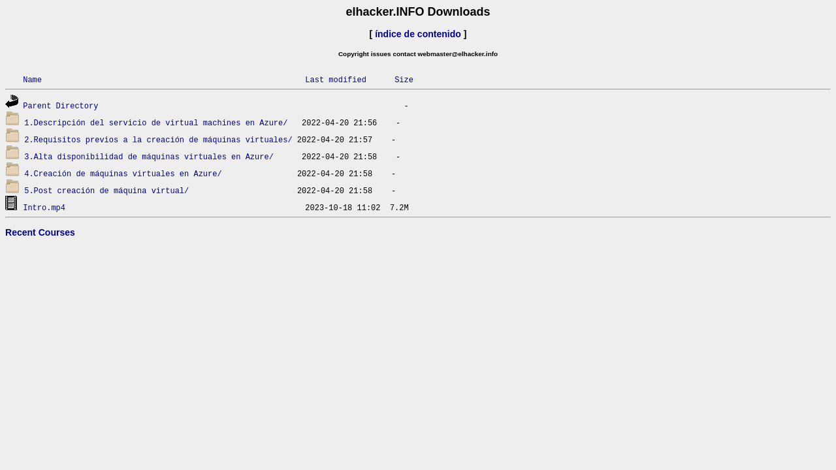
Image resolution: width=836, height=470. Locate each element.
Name (32, 79)
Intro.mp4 (44, 207)
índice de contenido (418, 34)
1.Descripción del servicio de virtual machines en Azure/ (155, 122)
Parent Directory (60, 105)
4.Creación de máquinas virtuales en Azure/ (122, 173)
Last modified (335, 79)
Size (403, 79)
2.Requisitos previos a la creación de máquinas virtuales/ (158, 139)
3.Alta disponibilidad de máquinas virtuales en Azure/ (149, 156)
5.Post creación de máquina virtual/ (106, 190)
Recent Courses (40, 232)
